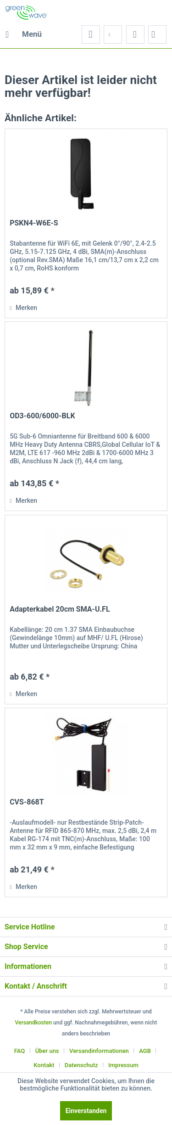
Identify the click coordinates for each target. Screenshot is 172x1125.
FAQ (19, 1050)
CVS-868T (27, 802)
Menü (24, 33)
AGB (145, 1050)
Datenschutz (81, 1065)
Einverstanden (86, 1110)
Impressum (123, 1065)
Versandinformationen (99, 1050)
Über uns (47, 1050)
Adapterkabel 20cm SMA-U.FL (60, 609)
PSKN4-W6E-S (34, 223)
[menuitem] (23, 34)
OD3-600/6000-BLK (42, 415)
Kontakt (43, 1065)
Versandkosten (33, 1022)
